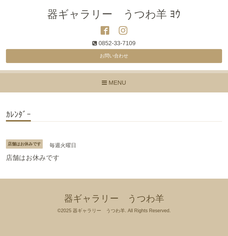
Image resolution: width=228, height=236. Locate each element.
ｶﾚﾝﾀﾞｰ (18, 115)
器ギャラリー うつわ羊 (114, 198)
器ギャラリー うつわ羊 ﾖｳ (113, 14)
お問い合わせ (114, 55)
